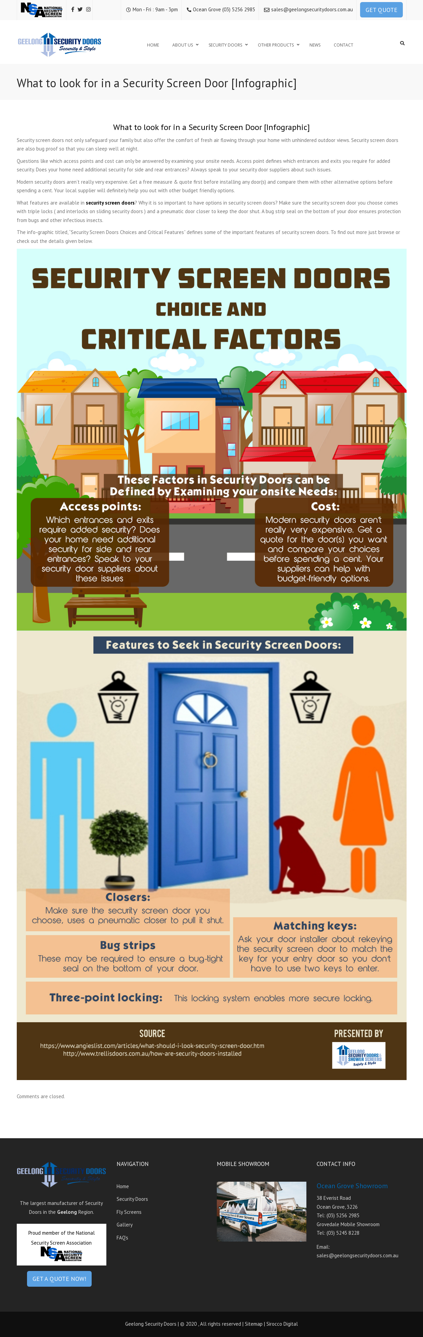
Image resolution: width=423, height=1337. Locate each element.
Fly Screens (129, 1212)
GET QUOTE (381, 10)
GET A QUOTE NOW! (59, 1279)
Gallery (125, 1224)
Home (123, 1186)
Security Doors (132, 1199)
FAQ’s (122, 1237)
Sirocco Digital (282, 1324)
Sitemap (254, 1324)
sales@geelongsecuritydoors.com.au (312, 9)
